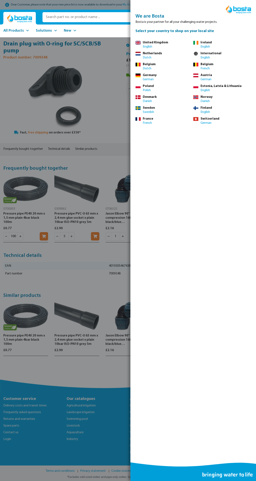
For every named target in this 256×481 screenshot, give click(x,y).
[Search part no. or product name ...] (102, 17)
